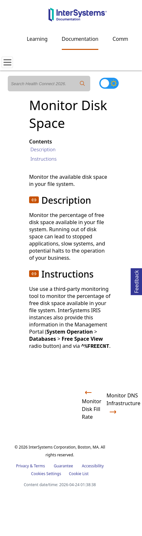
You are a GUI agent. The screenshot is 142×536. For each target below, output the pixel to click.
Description (43, 149)
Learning (37, 39)
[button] (34, 200)
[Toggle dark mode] (109, 83)
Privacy (22, 466)
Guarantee (63, 466)
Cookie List (79, 473)
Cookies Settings (46, 474)
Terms (39, 466)
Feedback (136, 280)
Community (126, 39)
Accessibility (93, 466)
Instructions (43, 158)
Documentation (80, 39)
